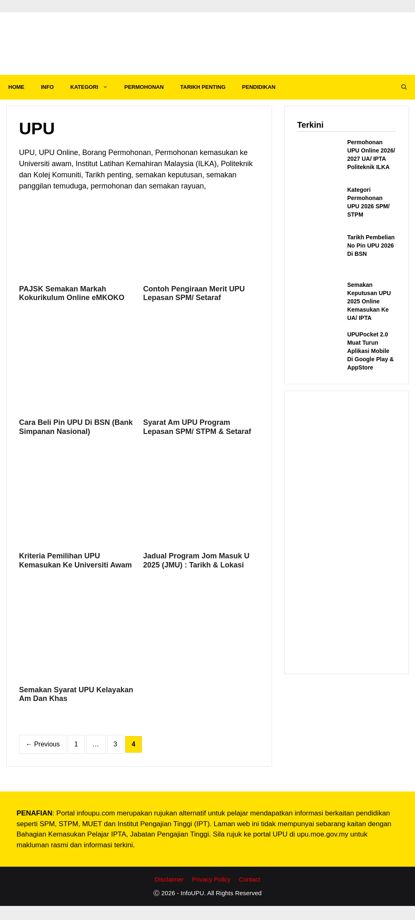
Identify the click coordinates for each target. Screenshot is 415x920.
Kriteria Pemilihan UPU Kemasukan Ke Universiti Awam (75, 560)
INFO (47, 87)
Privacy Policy (211, 879)
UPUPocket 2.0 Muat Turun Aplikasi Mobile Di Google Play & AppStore (370, 351)
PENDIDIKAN (259, 87)
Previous (43, 744)
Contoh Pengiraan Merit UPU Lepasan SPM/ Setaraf (194, 293)
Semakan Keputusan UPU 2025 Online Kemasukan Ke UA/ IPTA (369, 301)
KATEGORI (93, 87)
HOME (16, 87)
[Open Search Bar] (404, 87)
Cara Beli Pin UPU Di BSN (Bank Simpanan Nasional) (76, 427)
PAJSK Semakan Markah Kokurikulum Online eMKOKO (71, 293)
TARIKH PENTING (203, 87)
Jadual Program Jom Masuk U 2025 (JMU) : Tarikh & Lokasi (196, 560)
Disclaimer (169, 879)
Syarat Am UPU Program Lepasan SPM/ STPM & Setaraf (197, 427)
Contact (249, 879)
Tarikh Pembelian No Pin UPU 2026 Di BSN (371, 245)
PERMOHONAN (144, 87)
